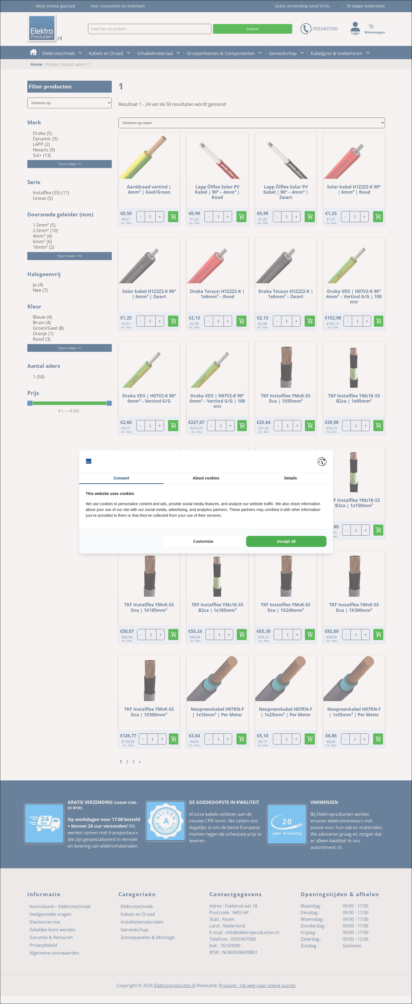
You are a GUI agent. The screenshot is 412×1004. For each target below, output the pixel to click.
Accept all (286, 541)
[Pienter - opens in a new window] (322, 461)
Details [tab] (290, 478)
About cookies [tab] (206, 478)
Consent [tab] (121, 478)
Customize (203, 541)
